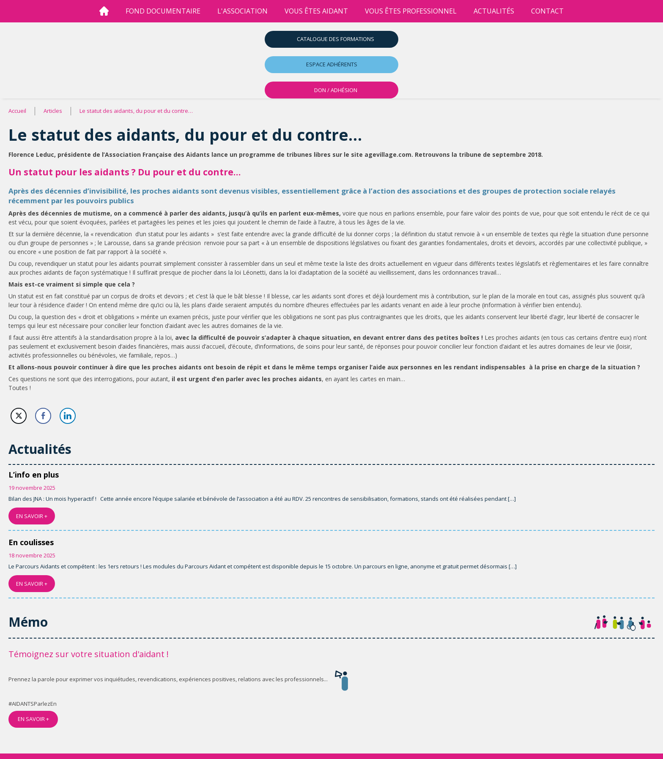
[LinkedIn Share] (68, 416)
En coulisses (31, 542)
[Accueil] (104, 11)
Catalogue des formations (335, 39)
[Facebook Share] (43, 416)
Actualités (494, 11)
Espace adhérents (331, 64)
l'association (242, 11)
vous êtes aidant (316, 11)
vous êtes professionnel (411, 11)
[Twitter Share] (19, 416)
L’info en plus (33, 475)
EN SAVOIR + (31, 516)
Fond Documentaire (163, 11)
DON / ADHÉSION (335, 90)
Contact (547, 11)
